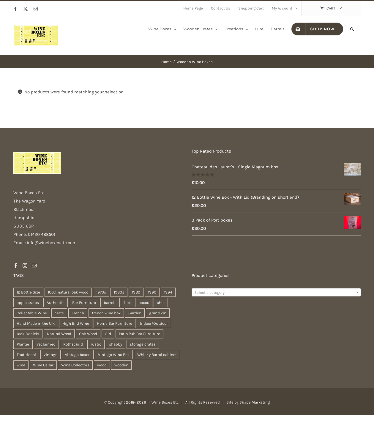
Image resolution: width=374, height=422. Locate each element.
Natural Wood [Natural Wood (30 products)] (59, 334)
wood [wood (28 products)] (102, 365)
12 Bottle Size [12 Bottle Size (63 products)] (28, 292)
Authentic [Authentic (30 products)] (55, 302)
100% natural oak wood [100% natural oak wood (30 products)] (68, 292)
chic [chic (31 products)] (161, 302)
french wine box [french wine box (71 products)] (106, 313)
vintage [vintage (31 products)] (50, 354)
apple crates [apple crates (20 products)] (28, 302)
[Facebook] (15, 265)
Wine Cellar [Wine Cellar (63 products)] (43, 365)
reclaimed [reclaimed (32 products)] (46, 344)
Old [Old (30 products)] (108, 334)
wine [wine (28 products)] (21, 365)
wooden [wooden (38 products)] (121, 365)
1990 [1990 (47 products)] (152, 292)
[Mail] (34, 265)
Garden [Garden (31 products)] (134, 313)
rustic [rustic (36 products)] (96, 344)
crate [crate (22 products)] (59, 313)
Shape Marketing (254, 402)
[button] (352, 28)
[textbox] (276, 292)
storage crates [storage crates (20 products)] (143, 344)
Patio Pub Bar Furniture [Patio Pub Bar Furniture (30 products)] (139, 334)
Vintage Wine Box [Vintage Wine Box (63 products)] (114, 354)
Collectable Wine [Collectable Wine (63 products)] (32, 313)
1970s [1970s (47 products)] (101, 292)
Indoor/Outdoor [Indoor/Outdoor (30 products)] (154, 323)
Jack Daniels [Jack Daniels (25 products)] (28, 334)
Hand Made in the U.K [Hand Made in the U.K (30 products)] (36, 323)
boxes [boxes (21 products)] (143, 302)
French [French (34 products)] (78, 313)
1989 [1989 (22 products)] (136, 292)
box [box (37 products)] (127, 302)
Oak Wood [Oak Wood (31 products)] (88, 334)
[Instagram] (25, 265)
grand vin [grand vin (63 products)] (157, 313)
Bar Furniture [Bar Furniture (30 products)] (84, 302)
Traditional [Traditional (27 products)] (26, 354)
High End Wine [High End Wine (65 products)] (75, 323)
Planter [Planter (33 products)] (23, 344)
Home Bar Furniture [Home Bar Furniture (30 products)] (114, 323)
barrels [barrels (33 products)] (110, 302)
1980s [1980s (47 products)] (119, 292)
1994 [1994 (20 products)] (168, 292)
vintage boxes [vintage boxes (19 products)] (77, 354)
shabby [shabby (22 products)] (115, 344)
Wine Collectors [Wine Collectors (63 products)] (75, 365)
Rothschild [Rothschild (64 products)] (73, 344)
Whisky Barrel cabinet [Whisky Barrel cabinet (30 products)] (157, 354)
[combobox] (276, 292)
